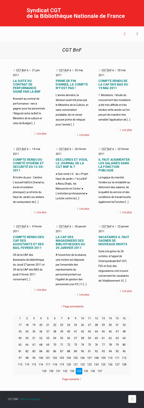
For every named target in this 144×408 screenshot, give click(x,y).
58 (82, 338)
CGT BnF (21, 70)
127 (117, 364)
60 (96, 338)
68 (40, 344)
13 (103, 318)
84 (40, 351)
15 (117, 318)
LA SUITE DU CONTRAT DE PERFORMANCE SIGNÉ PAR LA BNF (27, 86)
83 (33, 351)
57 (75, 338)
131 (58, 371)
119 (61, 364)
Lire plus (41, 133)
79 (117, 344)
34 (27, 331)
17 (20, 324)
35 (33, 331)
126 (110, 364)
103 (61, 357)
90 (82, 351)
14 (110, 318)
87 (61, 351)
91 (89, 351)
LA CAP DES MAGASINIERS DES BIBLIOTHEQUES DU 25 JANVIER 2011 (70, 242)
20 (40, 324)
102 (54, 357)
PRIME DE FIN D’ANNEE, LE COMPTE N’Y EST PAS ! (72, 84)
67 (33, 344)
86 (54, 351)
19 (33, 324)
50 (27, 338)
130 (51, 371)
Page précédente (72, 306)
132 (65, 371)
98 (27, 357)
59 (89, 338)
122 (82, 364)
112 (124, 357)
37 (47, 331)
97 (20, 357)
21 (47, 324)
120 (68, 364)
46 (110, 331)
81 (20, 351)
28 (96, 324)
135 (86, 371)
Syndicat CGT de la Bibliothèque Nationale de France (76, 13)
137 (100, 371)
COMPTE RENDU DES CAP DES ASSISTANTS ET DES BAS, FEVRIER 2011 (28, 242)
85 (47, 351)
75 (89, 344)
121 (75, 364)
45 (103, 331)
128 (124, 364)
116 (41, 364)
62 (110, 338)
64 (124, 338)
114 (27, 364)
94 (110, 351)
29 (103, 324)
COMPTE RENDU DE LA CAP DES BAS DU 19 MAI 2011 (113, 84)
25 (75, 324)
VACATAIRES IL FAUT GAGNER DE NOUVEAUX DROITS (113, 240)
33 (20, 331)
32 (124, 324)
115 (34, 364)
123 (89, 364)
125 (103, 364)
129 (44, 371)
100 (41, 357)
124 (96, 364)
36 (40, 331)
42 (82, 331)
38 (54, 331)
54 (54, 338)
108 (96, 357)
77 (103, 344)
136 (93, 371)
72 (68, 344)
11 (89, 318)
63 (117, 338)
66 (27, 344)
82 (27, 351)
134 (79, 371)
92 (96, 351)
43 (89, 331)
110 (110, 357)
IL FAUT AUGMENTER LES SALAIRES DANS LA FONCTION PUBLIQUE (114, 165)
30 (110, 324)
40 (68, 331)
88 (68, 351)
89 (75, 351)
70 (54, 344)
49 (20, 338)
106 (82, 357)
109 (103, 357)
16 (124, 318)
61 (103, 338)
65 (20, 344)
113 (20, 364)
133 (72, 371)
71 (61, 344)
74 (82, 344)
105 (75, 357)
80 (124, 344)
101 (48, 357)
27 (89, 324)
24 (68, 324)
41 (75, 331)
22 (54, 324)
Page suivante (72, 379)
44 (96, 331)
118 (54, 364)
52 (40, 338)
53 (47, 338)
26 (82, 324)
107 (89, 357)
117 (48, 364)
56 (68, 338)
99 (33, 357)
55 (61, 338)
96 (124, 351)
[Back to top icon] (132, 399)
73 (75, 344)
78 (110, 344)
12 (96, 318)
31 (117, 324)
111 (117, 357)
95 (117, 351)
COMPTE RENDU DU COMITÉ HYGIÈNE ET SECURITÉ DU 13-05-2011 (28, 165)
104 (68, 357)
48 (124, 331)
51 (33, 338)
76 (96, 344)
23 (61, 324)
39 (61, 331)
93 (103, 351)
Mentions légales (30, 399)
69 (47, 344)
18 (27, 324)
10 (82, 318)
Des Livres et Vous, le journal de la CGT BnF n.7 (72, 163)
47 (117, 331)
